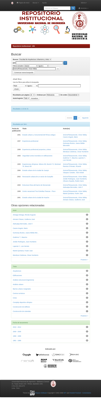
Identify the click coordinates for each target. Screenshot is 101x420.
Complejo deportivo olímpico (22, 302)
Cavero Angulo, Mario (70, 137)
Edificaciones (17, 275)
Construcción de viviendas (22, 311)
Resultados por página (21, 95)
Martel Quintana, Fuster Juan (73, 193)
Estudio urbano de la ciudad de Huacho (35, 197)
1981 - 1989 (17, 340)
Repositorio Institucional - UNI (24, 46)
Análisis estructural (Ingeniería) (23, 280)
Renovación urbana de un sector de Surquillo (37, 176)
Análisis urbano (18, 284)
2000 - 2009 (17, 331)
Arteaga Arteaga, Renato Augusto (24, 215)
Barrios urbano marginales (22, 289)
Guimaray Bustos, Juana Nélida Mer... (26, 233)
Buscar (36, 3)
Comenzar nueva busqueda (23, 72)
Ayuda (44, 3)
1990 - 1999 (17, 336)
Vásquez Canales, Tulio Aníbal (73, 172)
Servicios (83, 8)
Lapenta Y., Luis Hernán (21, 246)
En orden (64, 95)
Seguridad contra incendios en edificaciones (37, 156)
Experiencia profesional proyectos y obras (36, 149)
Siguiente (85, 118)
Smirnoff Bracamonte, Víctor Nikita (75, 135)
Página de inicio (23, 3)
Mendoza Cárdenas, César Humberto (76, 152)
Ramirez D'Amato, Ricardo (72, 166)
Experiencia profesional (30, 141)
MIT (65, 393)
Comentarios (86, 393)
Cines (15, 298)
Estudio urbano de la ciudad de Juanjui (35, 170)
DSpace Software (41, 393)
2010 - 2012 (17, 327)
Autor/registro (18, 98)
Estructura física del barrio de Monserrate (36, 185)
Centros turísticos (19, 293)
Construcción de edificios (21, 307)
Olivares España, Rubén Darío (73, 181)
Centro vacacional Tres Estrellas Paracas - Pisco (38, 191)
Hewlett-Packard (75, 393)
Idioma (84, 3)
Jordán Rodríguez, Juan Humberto (75, 179)
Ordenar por (41, 95)
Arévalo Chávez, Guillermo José (74, 200)
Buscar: (16, 59)
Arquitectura (17, 271)
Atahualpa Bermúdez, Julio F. (73, 187)
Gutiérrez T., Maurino (70, 158)
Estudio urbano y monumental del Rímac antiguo (38, 135)
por (14, 63)
